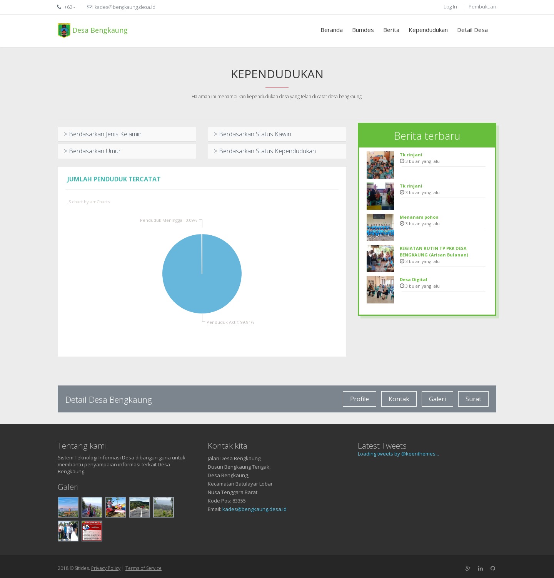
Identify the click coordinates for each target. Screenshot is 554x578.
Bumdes (363, 30)
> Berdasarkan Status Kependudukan (265, 151)
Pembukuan (482, 6)
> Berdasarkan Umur (92, 151)
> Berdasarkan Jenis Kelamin (103, 134)
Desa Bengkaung (93, 31)
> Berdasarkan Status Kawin (252, 134)
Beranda (331, 30)
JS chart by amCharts (88, 201)
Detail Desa (472, 30)
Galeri (437, 399)
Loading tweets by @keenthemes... (398, 453)
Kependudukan (428, 30)
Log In (450, 6)
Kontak (399, 399)
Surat (473, 399)
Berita (391, 30)
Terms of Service (143, 568)
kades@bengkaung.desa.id (254, 509)
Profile (359, 399)
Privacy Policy (105, 568)
